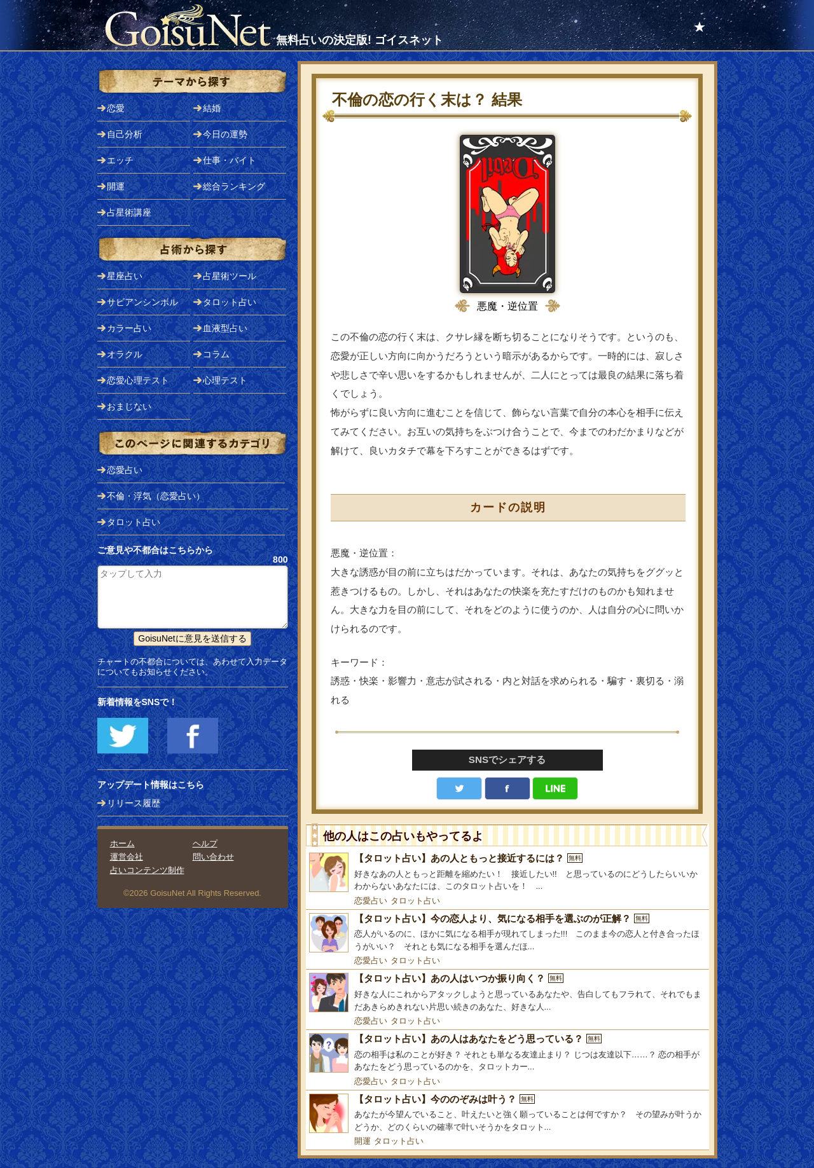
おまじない (129, 406)
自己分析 (124, 134)
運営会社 (126, 857)
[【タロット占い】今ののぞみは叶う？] (507, 1113)
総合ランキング (234, 186)
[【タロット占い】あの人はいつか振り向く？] (507, 993)
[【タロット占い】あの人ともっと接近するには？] (507, 872)
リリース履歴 (133, 803)
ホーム (122, 843)
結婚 (212, 108)
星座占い (124, 276)
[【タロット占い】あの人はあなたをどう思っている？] (507, 1053)
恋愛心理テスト (138, 380)
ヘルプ (205, 843)
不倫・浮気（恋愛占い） (156, 496)
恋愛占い (370, 900)
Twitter (459, 788)
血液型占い (225, 328)
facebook (507, 788)
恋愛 (116, 108)
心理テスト (225, 380)
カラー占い (129, 328)
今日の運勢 (225, 134)
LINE (555, 788)
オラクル (124, 354)
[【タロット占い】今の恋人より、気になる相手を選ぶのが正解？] (507, 933)
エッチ (120, 160)
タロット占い (415, 900)
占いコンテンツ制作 (147, 870)
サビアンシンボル (142, 302)
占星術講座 (129, 212)
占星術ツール (229, 276)
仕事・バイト (229, 160)
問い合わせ (213, 857)
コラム (216, 354)
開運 (362, 1141)
